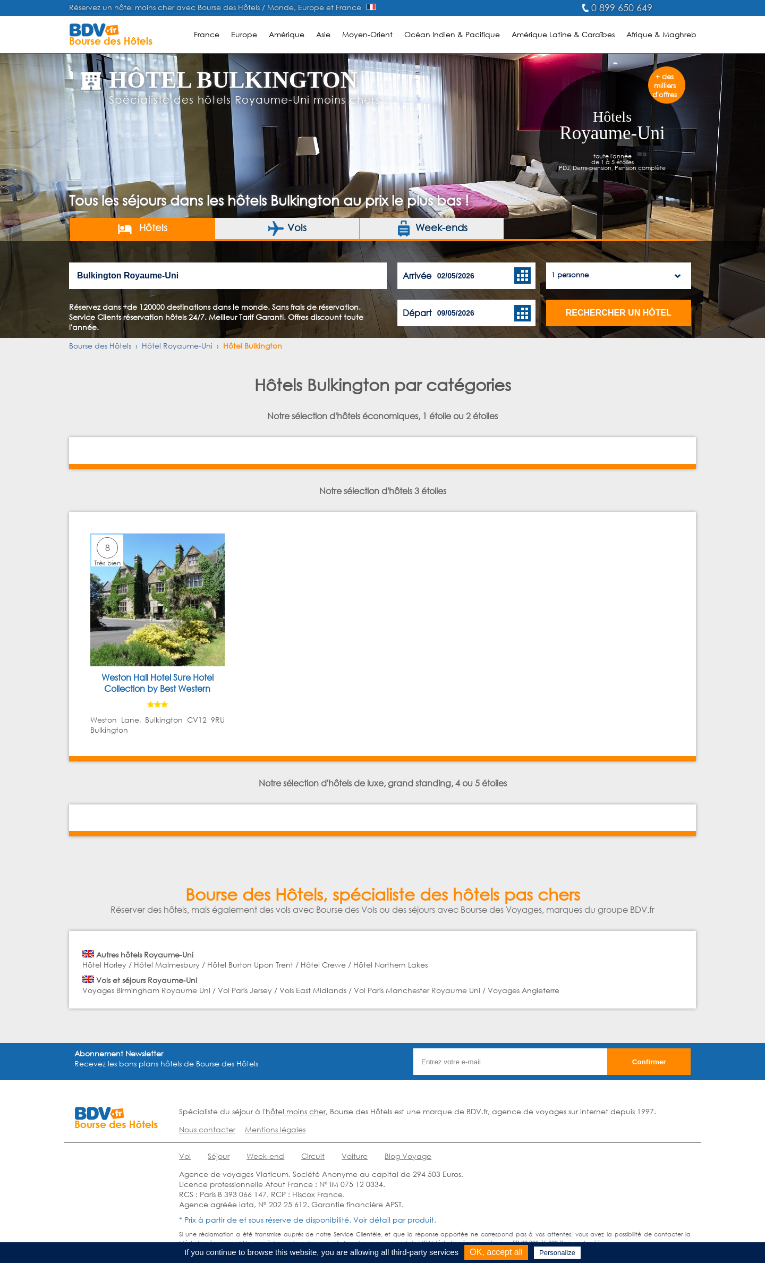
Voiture (355, 1156)
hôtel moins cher (296, 1111)
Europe (244, 34)
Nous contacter (207, 1129)
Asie (323, 34)
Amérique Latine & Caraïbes (563, 34)
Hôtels (142, 228)
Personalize (557, 1253)
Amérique (286, 34)
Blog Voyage (408, 1156)
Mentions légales (275, 1129)
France (206, 34)
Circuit (313, 1156)
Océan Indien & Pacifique (452, 34)
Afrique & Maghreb (661, 34)
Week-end (265, 1156)
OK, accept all (496, 1252)
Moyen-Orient (367, 34)
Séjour (219, 1156)
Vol (185, 1156)
